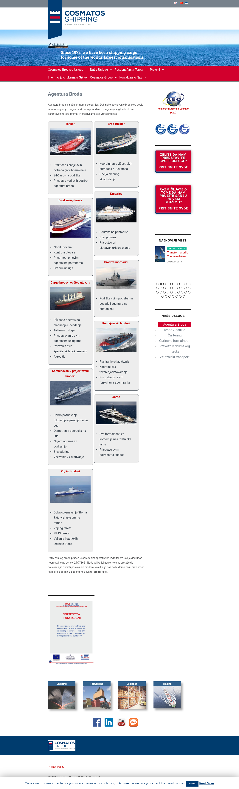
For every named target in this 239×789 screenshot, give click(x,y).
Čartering (175, 335)
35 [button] (177, 296)
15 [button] (171, 288)
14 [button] (168, 288)
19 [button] (185, 288)
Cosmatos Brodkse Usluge (65, 69)
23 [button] (164, 292)
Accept (192, 783)
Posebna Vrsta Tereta (129, 69)
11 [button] (157, 288)
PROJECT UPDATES (177, 248)
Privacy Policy (56, 766)
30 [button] (189, 292)
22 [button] (161, 292)
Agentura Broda (174, 324)
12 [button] (161, 288)
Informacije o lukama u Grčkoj (68, 77)
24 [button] (168, 292)
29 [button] (185, 292)
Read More (206, 783)
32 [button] (166, 296)
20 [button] (189, 288)
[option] (173, 256)
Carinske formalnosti (174, 341)
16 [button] (175, 288)
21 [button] (157, 292)
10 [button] (189, 284)
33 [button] (169, 296)
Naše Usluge (99, 69)
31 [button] (162, 296)
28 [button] (182, 292)
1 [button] (157, 284)
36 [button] (180, 296)
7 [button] (178, 284)
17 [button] (178, 288)
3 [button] (164, 284)
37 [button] (184, 296)
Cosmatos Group (101, 77)
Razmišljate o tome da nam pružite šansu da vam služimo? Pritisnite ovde (173, 198)
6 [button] (175, 284)
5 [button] (171, 284)
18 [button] (182, 288)
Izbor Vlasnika (174, 330)
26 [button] (175, 292)
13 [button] (164, 288)
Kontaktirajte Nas (130, 77)
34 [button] (173, 296)
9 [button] (185, 284)
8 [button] (182, 284)
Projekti (155, 69)
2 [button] (161, 284)
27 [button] (178, 292)
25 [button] (171, 292)
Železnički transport (175, 357)
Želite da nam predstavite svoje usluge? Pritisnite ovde (173, 161)
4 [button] (168, 284)
